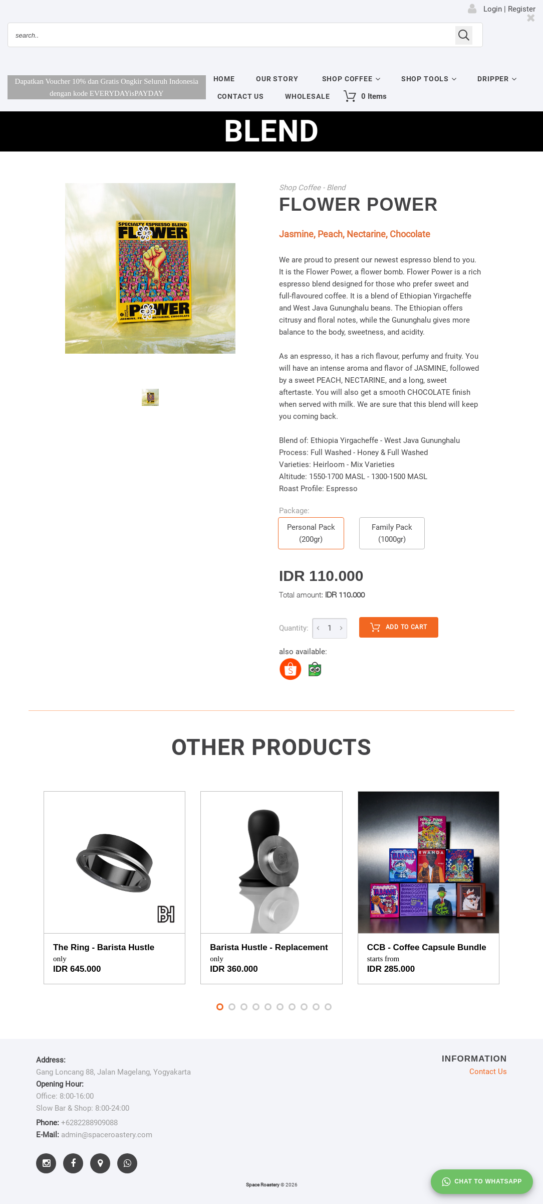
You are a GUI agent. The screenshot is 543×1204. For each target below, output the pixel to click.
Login (492, 9)
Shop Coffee (347, 79)
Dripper (493, 79)
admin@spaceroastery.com (106, 1134)
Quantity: (294, 628)
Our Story (277, 79)
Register (521, 9)
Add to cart (398, 628)
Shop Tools (425, 79)
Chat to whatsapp (482, 1182)
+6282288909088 (89, 1122)
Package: (294, 510)
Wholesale (307, 96)
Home (224, 79)
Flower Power (358, 204)
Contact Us (240, 96)
